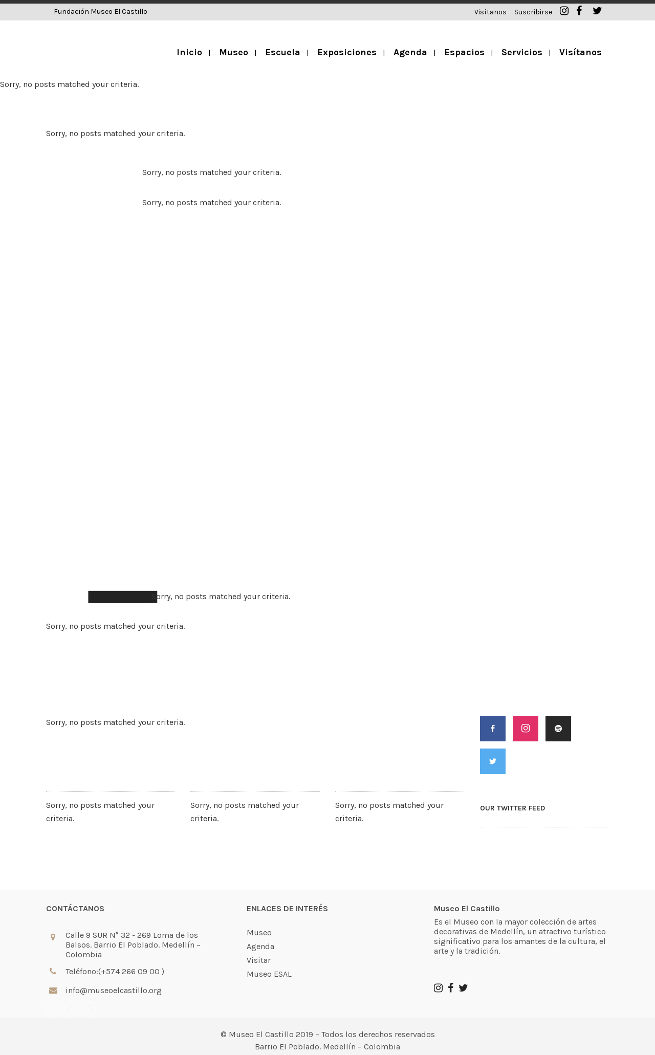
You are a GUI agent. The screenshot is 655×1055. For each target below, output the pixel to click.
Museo (259, 932)
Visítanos (490, 12)
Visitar (259, 960)
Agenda (260, 946)
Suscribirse (533, 12)
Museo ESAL (269, 974)
